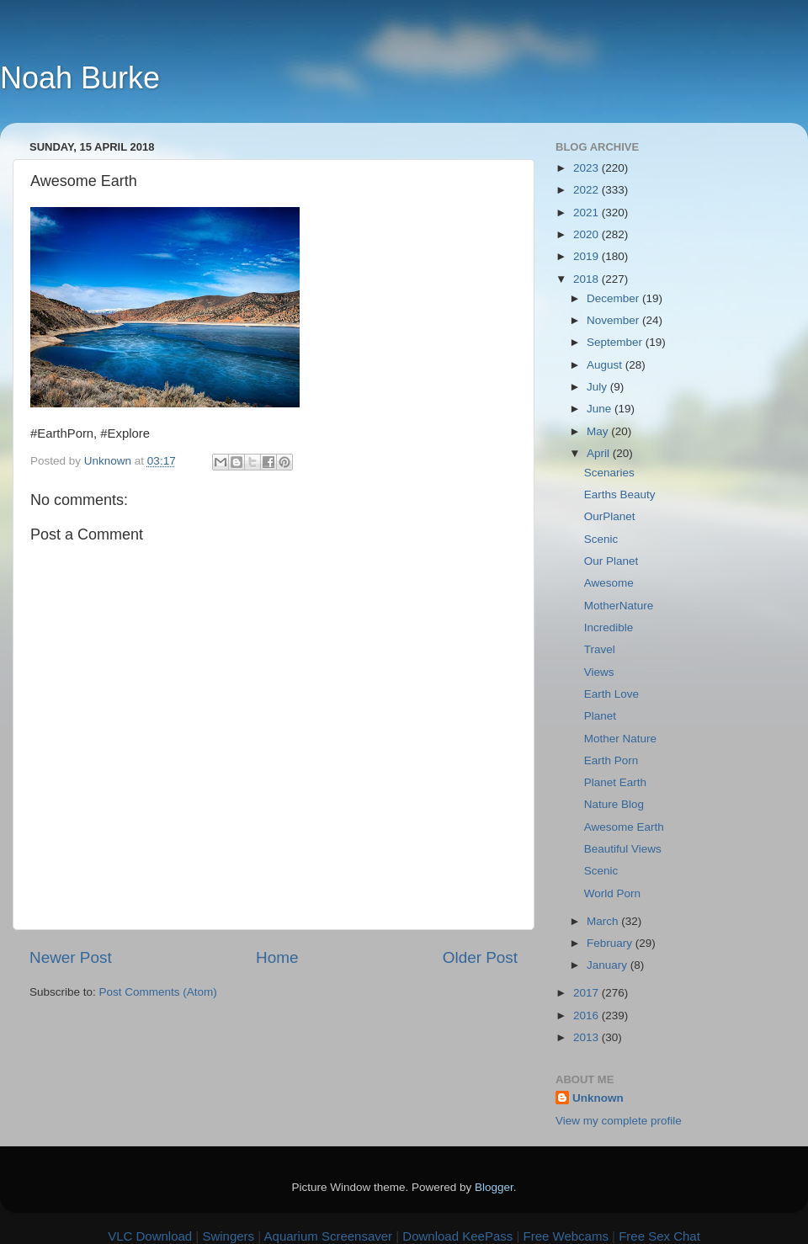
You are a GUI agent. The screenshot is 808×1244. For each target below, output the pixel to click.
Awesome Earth (624, 827)
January (608, 965)
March (604, 921)
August (606, 365)
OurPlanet (609, 516)
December (614, 298)
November (614, 320)
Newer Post (70, 957)
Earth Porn (611, 760)
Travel (599, 649)
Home (277, 957)
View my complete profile (619, 1120)
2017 (587, 992)
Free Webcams (566, 1236)
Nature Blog (614, 804)
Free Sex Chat (659, 1236)
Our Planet (611, 561)
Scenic (601, 539)
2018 (587, 279)
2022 (587, 189)
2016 (587, 1015)
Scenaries (609, 472)
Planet (600, 716)
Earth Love (611, 694)
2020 (587, 234)
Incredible (609, 627)
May (599, 431)
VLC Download (150, 1236)
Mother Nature (620, 738)
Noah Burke (80, 78)
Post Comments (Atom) (158, 992)
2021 (587, 212)
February (611, 943)
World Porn (612, 893)
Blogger (494, 1187)
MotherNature (619, 605)
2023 (587, 168)
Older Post (480, 957)
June (600, 408)
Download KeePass (457, 1236)
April (600, 453)
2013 (587, 1037)
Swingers (228, 1236)
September (616, 342)
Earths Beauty (620, 494)
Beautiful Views (623, 849)
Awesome (609, 583)
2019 (587, 256)
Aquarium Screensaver (328, 1236)
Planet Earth (615, 782)
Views (599, 672)
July (598, 386)
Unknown (598, 1098)
